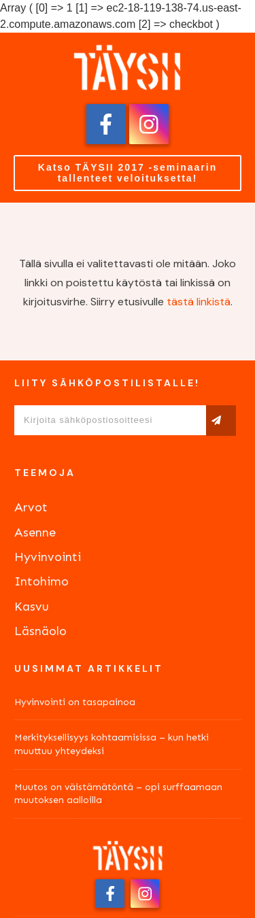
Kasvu (31, 606)
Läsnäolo (40, 631)
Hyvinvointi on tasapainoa (74, 702)
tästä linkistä (199, 301)
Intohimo (41, 581)
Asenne (35, 532)
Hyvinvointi (47, 556)
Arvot (31, 507)
